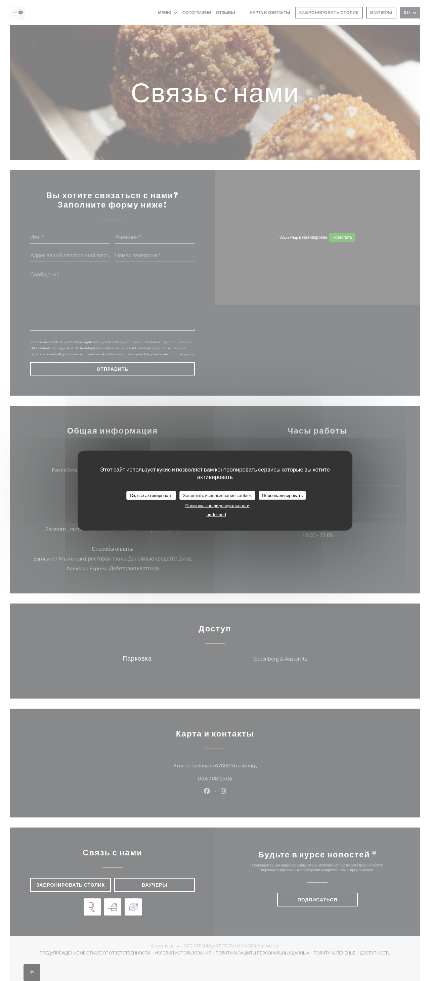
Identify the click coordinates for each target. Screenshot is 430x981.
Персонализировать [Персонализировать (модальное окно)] (282, 495)
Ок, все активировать (151, 495)
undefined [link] (216, 514)
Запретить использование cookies (217, 495)
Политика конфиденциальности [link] (217, 505)
